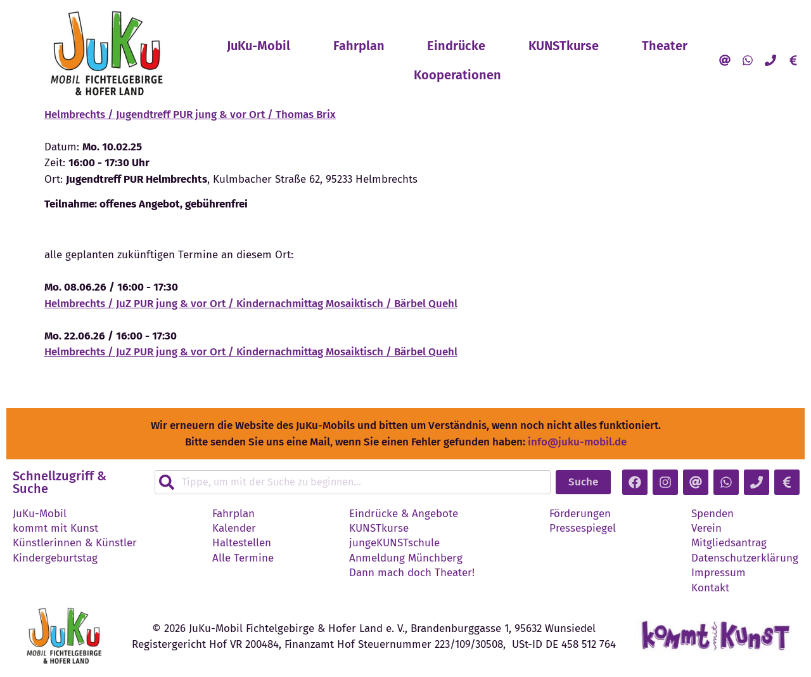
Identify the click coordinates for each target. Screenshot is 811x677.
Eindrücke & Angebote (403, 514)
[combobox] (353, 482)
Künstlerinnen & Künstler (75, 543)
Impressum (718, 573)
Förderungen (580, 514)
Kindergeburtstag (55, 558)
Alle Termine (243, 558)
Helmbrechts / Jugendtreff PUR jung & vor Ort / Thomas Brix (190, 114)
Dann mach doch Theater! (412, 573)
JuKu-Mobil (258, 45)
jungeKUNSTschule (394, 543)
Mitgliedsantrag (729, 543)
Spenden (712, 514)
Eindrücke (456, 45)
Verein (706, 528)
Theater (664, 45)
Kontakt (710, 588)
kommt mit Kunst (55, 528)
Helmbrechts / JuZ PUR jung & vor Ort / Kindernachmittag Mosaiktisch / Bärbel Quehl (250, 303)
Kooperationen (545, 74)
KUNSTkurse (563, 45)
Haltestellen (241, 543)
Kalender (234, 528)
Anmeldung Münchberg (406, 558)
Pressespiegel (582, 528)
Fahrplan (359, 45)
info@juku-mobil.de (577, 442)
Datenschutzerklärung (744, 558)
